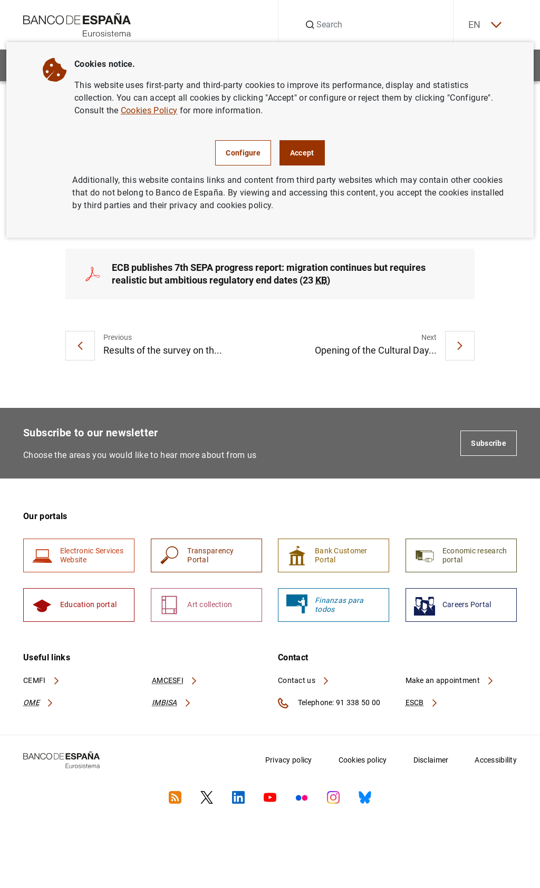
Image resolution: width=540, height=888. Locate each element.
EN (483, 25)
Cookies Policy (149, 110)
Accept (302, 153)
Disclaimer (431, 761)
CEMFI (41, 682)
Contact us (304, 682)
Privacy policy (288, 761)
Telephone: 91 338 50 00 (329, 704)
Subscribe (488, 444)
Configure (243, 153)
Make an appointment (450, 682)
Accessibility (496, 761)
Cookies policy (363, 761)
